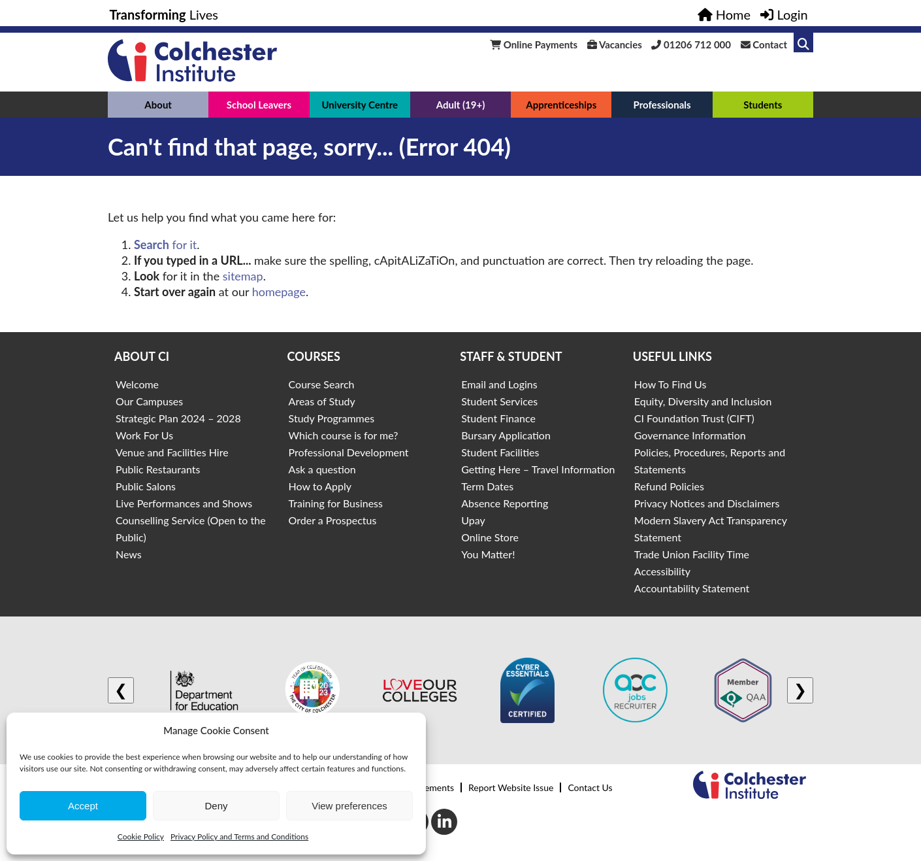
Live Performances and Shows (184, 503)
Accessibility (662, 571)
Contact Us (590, 787)
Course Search (322, 384)
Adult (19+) (460, 104)
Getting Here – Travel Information (538, 469)
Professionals (661, 104)
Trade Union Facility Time (691, 554)
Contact (764, 44)
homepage (279, 291)
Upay (473, 520)
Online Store (490, 537)
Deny (215, 805)
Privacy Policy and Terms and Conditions (239, 836)
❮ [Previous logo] (120, 690)
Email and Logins (499, 384)
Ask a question (322, 469)
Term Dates (487, 486)
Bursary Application (506, 435)
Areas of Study (322, 401)
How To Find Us (670, 384)
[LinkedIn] (444, 822)
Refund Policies (669, 486)
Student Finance (498, 418)
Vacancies (614, 44)
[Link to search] (803, 42)
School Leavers (259, 104)
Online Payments (533, 44)
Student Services (499, 401)
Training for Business (336, 503)
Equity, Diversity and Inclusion (703, 401)
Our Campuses (149, 401)
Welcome (137, 384)
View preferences (349, 805)
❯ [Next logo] (800, 690)
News (129, 554)
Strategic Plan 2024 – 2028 (178, 418)
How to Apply (320, 486)
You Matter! (488, 554)
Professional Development (349, 452)
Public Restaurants (158, 469)
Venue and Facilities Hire (172, 452)
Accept (83, 805)
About (158, 104)
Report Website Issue (510, 787)
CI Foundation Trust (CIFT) (694, 418)
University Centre (359, 104)
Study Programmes (332, 418)
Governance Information (690, 435)
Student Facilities (500, 452)
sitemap (243, 276)
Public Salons (146, 486)
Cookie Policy (141, 836)
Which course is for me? (343, 435)
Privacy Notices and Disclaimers (707, 503)
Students (762, 104)
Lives (164, 14)
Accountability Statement (691, 588)
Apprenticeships (561, 104)
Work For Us (144, 435)
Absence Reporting (504, 503)
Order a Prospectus (333, 520)
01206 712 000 (691, 44)
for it (165, 244)
